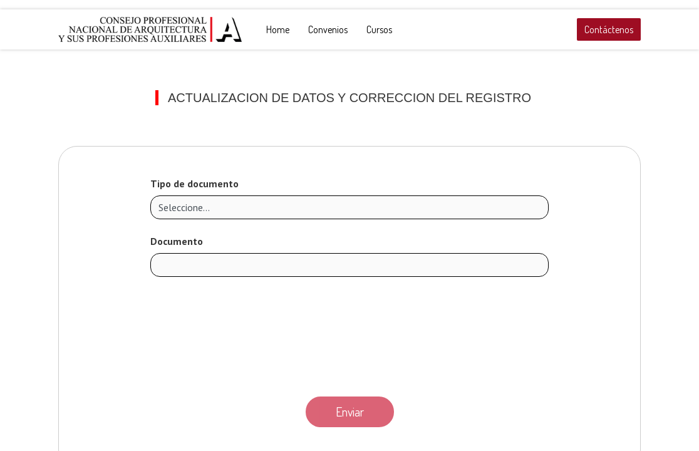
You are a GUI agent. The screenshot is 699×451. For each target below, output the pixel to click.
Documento (176, 241)
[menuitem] (278, 29)
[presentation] (349, 333)
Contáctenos (608, 29)
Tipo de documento (194, 183)
